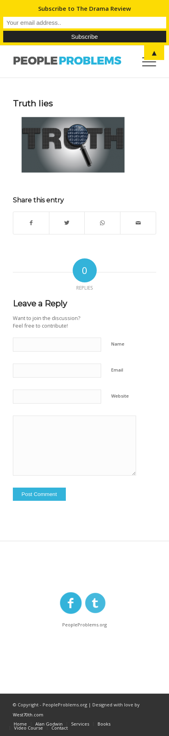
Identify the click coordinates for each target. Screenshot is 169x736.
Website (120, 396)
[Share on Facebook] (31, 223)
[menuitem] (20, 724)
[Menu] (145, 62)
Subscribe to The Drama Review (84, 8)
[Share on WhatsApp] (102, 223)
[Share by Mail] (138, 223)
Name (117, 344)
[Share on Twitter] (67, 223)
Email (117, 370)
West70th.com (28, 715)
